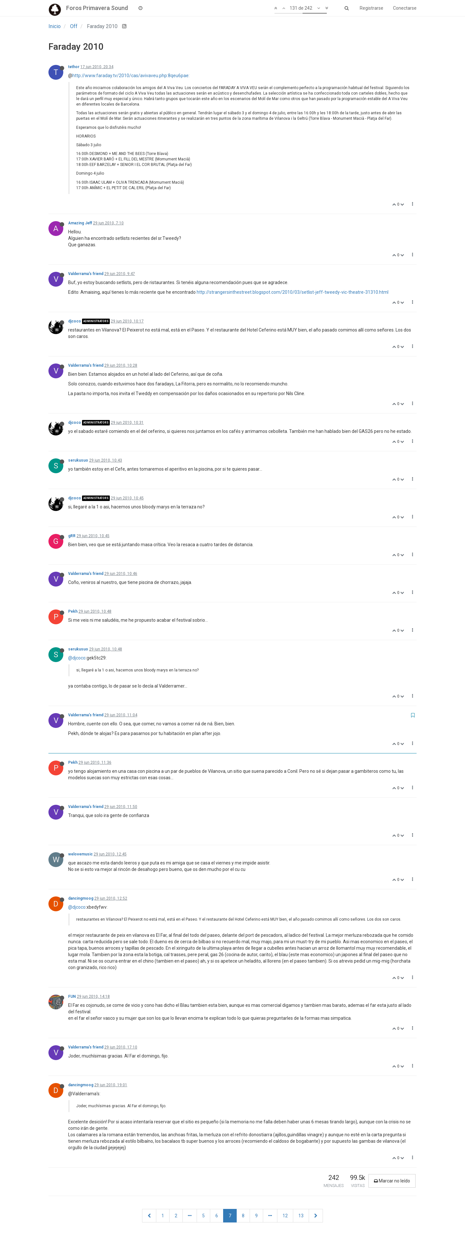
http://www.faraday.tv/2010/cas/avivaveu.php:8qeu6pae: (131, 75)
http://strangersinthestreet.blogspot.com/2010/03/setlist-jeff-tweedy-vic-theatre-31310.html (292, 292)
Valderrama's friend (85, 273)
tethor (73, 67)
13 (301, 1215)
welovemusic (80, 854)
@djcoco (77, 657)
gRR (72, 536)
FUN (72, 996)
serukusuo (78, 460)
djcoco (74, 321)
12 (285, 1215)
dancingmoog (80, 898)
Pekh (73, 611)
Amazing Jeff (80, 223)
